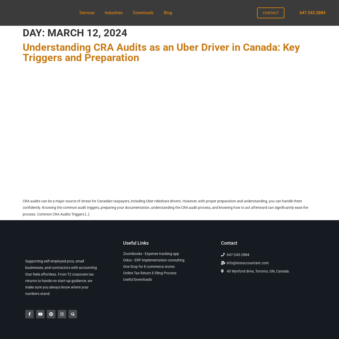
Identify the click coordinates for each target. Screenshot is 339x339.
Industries (114, 12)
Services (87, 12)
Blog (168, 12)
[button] (88, 13)
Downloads (143, 12)
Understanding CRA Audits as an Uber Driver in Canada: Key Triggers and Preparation (161, 52)
